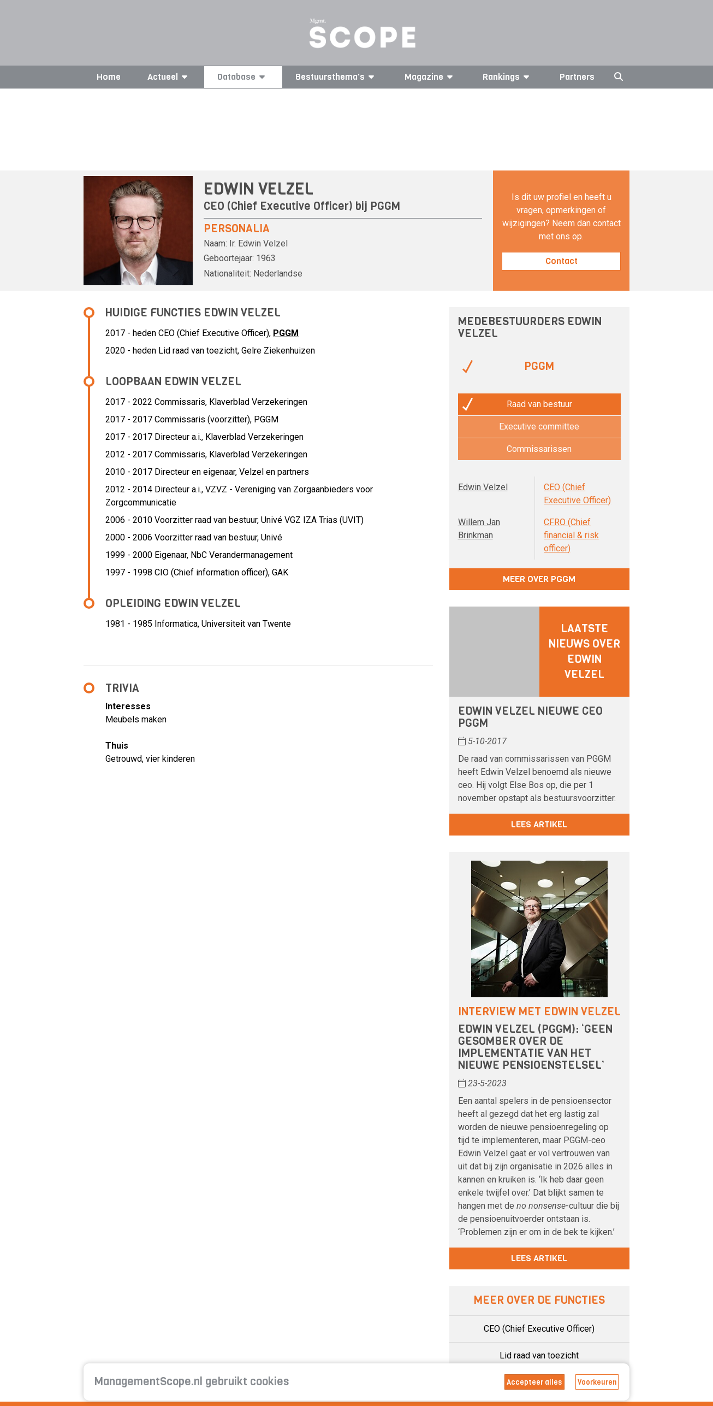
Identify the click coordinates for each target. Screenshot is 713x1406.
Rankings (508, 77)
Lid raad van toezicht (539, 1355)
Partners (577, 77)
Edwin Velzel (483, 487)
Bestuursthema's (336, 77)
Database (243, 77)
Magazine (430, 77)
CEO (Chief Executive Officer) (539, 1328)
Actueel (169, 77)
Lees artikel (539, 824)
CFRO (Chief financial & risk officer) (571, 535)
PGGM (385, 206)
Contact (561, 261)
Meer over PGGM (539, 579)
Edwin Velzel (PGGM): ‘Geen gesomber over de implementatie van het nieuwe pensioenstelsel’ (535, 1047)
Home (109, 77)
